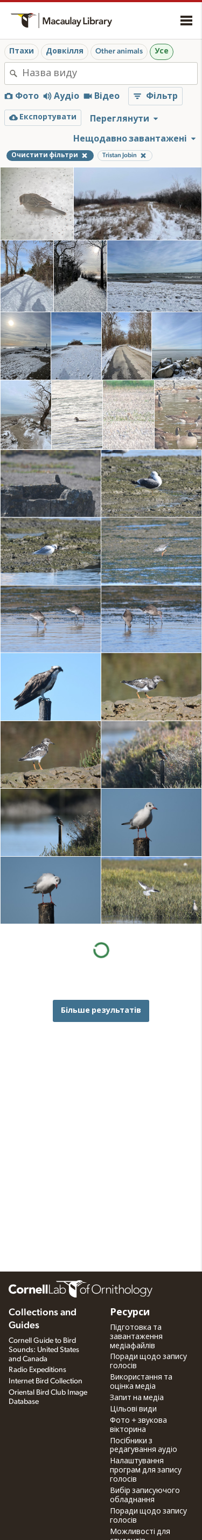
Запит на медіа (137, 1398)
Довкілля (64, 51)
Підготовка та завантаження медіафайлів (136, 1337)
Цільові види (133, 1409)
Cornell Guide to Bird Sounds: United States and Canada (44, 1350)
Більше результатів (101, 1010)
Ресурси (130, 1312)
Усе (162, 51)
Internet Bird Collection (45, 1381)
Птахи (21, 51)
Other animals (119, 51)
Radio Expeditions (37, 1370)
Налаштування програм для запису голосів (146, 1470)
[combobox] (109, 73)
